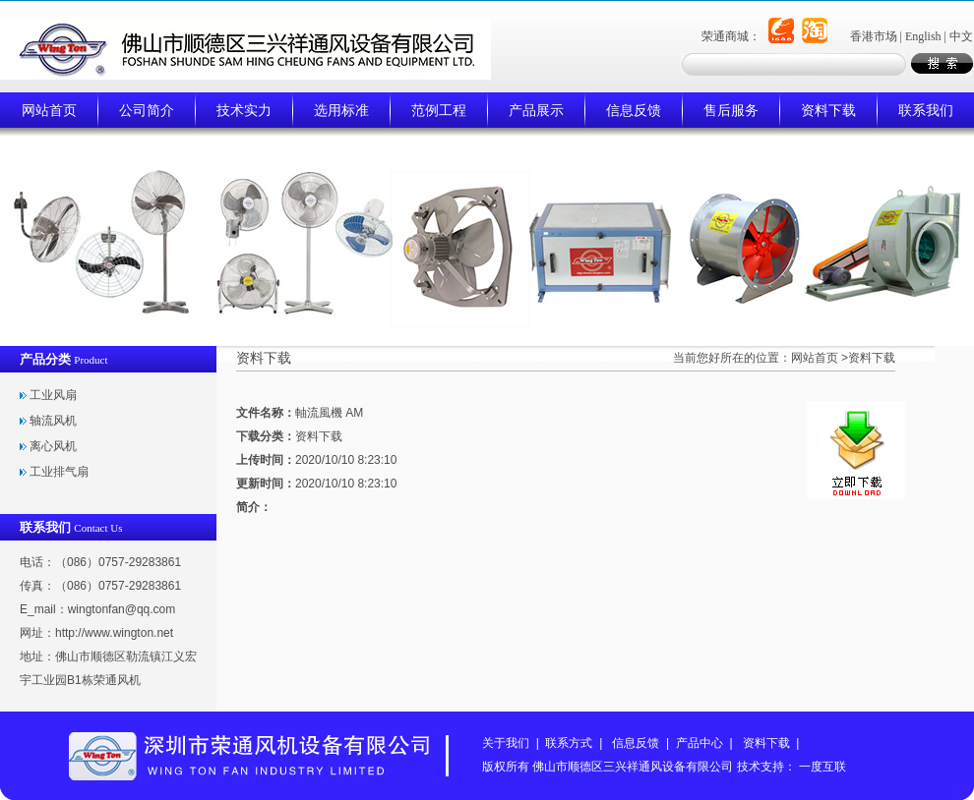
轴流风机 (53, 421)
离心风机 (53, 446)
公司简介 (146, 110)
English (923, 36)
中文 (961, 36)
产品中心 (699, 743)
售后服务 (731, 110)
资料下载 (828, 110)
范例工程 (438, 110)
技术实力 (244, 110)
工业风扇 (53, 395)
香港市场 (873, 36)
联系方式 (568, 743)
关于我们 (505, 743)
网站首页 (49, 110)
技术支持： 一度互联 (791, 766)
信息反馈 (633, 110)
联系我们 (925, 110)
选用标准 (341, 110)
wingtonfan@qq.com (122, 609)
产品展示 (536, 110)
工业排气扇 (59, 472)
